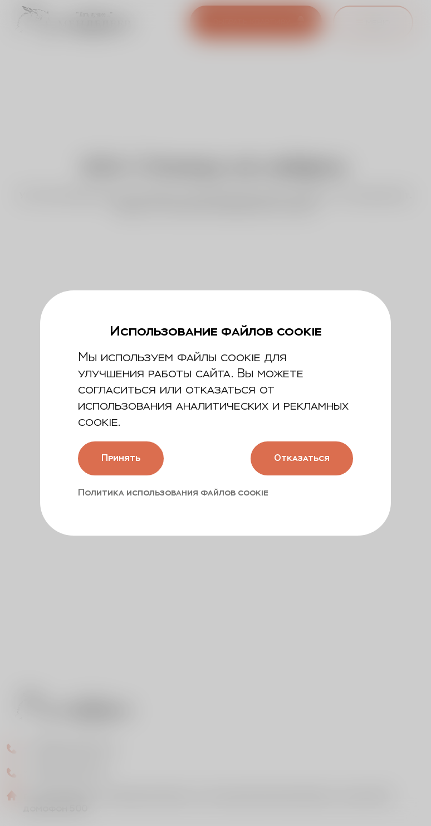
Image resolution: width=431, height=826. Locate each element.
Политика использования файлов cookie (173, 492)
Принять (120, 458)
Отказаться (302, 458)
